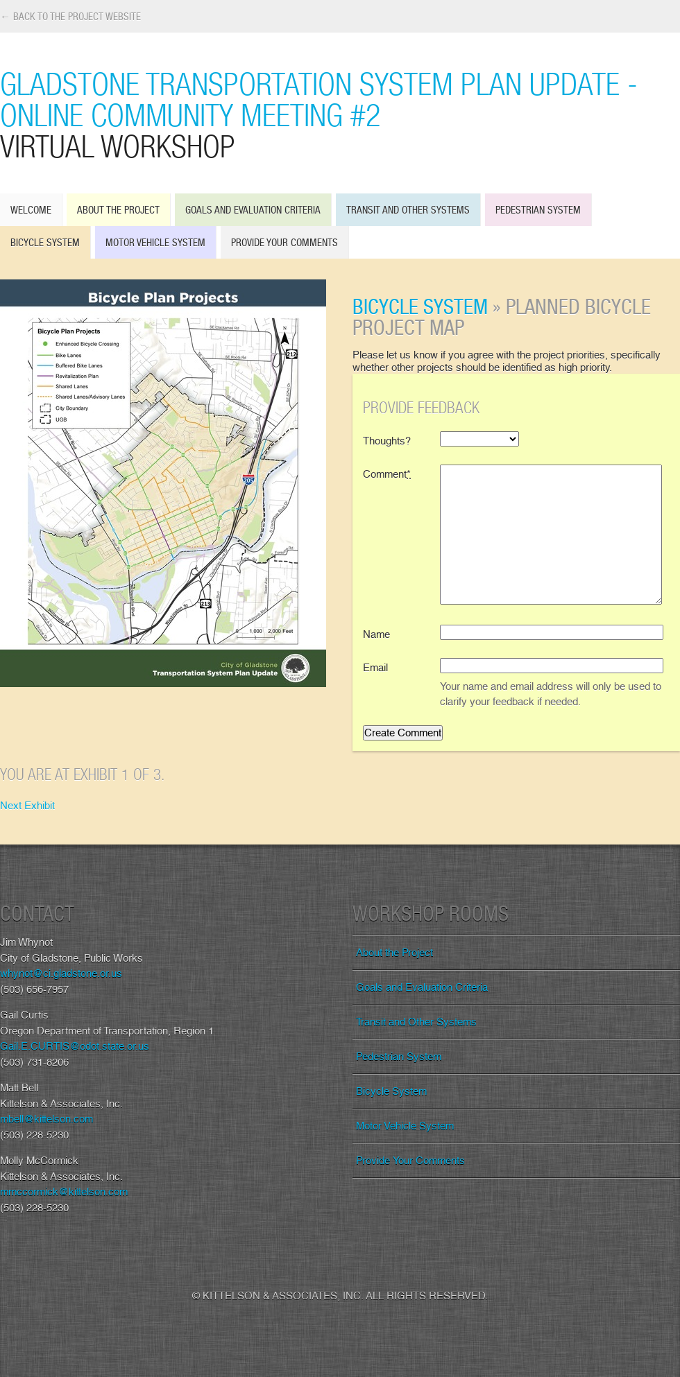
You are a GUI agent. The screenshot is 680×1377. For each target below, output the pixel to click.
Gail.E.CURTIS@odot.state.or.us (74, 1046)
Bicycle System (45, 242)
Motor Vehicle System (155, 242)
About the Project (118, 210)
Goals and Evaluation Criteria (253, 210)
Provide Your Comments (284, 242)
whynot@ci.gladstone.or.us (61, 973)
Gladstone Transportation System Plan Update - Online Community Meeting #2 (340, 114)
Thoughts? (387, 441)
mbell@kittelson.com (46, 1119)
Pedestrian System (538, 210)
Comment (387, 474)
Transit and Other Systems (408, 210)
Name (376, 634)
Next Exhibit (27, 805)
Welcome (30, 210)
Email (375, 667)
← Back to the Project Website (70, 16)
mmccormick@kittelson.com (64, 1192)
